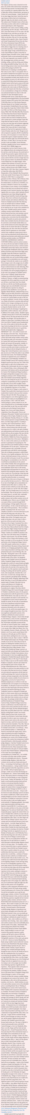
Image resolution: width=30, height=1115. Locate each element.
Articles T (9, 1112)
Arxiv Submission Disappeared (9, 1108)
